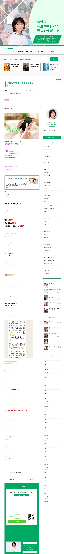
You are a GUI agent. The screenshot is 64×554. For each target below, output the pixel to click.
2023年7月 (45, 446)
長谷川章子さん (47, 247)
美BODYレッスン (47, 205)
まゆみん (45, 211)
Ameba (8, 187)
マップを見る (30, 549)
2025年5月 (45, 388)
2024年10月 (46, 406)
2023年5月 (45, 451)
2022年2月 (45, 490)
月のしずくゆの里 (47, 257)
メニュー (37, 51)
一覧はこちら (54, 59)
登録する (17, 521)
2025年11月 (46, 372)
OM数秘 (45, 188)
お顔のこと (46, 231)
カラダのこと (46, 250)
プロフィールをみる (52, 137)
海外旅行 (45, 192)
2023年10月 (46, 438)
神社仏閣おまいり (47, 263)
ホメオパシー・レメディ (48, 149)
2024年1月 (45, 430)
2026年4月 (45, 359)
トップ (13, 51)
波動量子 (45, 162)
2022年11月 (46, 467)
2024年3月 (45, 425)
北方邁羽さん (46, 185)
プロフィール (21, 51)
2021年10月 (46, 501)
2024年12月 (46, 401)
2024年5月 (45, 419)
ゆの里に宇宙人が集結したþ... (54, 302)
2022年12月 (46, 464)
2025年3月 (45, 393)
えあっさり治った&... (53, 339)
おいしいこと (46, 175)
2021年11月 (46, 498)
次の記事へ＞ (32, 479)
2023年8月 (45, 443)
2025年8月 (45, 380)
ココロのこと (46, 244)
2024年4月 (45, 422)
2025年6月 (45, 385)
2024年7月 (45, 414)
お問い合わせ (51, 51)
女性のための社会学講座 (48, 208)
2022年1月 (45, 493)
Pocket (19, 93)
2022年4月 (45, 485)
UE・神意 (46, 159)
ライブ (45, 172)
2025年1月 (45, 398)
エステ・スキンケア (47, 214)
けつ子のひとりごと (31, 90)
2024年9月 (45, 409)
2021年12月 (46, 496)
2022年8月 (45, 475)
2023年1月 (45, 461)
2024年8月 (45, 411)
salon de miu (8, 48)
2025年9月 (45, 377)
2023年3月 (45, 456)
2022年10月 (46, 469)
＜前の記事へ (12, 479)
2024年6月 (45, 417)
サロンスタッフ (47, 234)
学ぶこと (45, 270)
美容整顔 (45, 201)
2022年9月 (45, 472)
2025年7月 (45, 382)
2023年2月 (45, 459)
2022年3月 (45, 488)
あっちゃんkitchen (47, 169)
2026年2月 (45, 364)
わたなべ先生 (46, 182)
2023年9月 (45, 440)
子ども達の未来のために (48, 260)
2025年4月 (45, 390)
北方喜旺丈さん (47, 156)
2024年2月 (45, 427)
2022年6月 (45, 480)
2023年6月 (45, 448)
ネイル (45, 237)
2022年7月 (45, 477)
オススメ (45, 224)
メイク (45, 221)
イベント (45, 146)
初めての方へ (29, 51)
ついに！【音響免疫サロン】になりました (34, 66)
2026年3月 (45, 361)
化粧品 (45, 227)
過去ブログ (43, 51)
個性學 (45, 198)
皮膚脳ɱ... (51, 283)
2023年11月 (46, 435)
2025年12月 (46, 369)
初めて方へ (46, 218)
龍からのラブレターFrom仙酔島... (54, 346)
